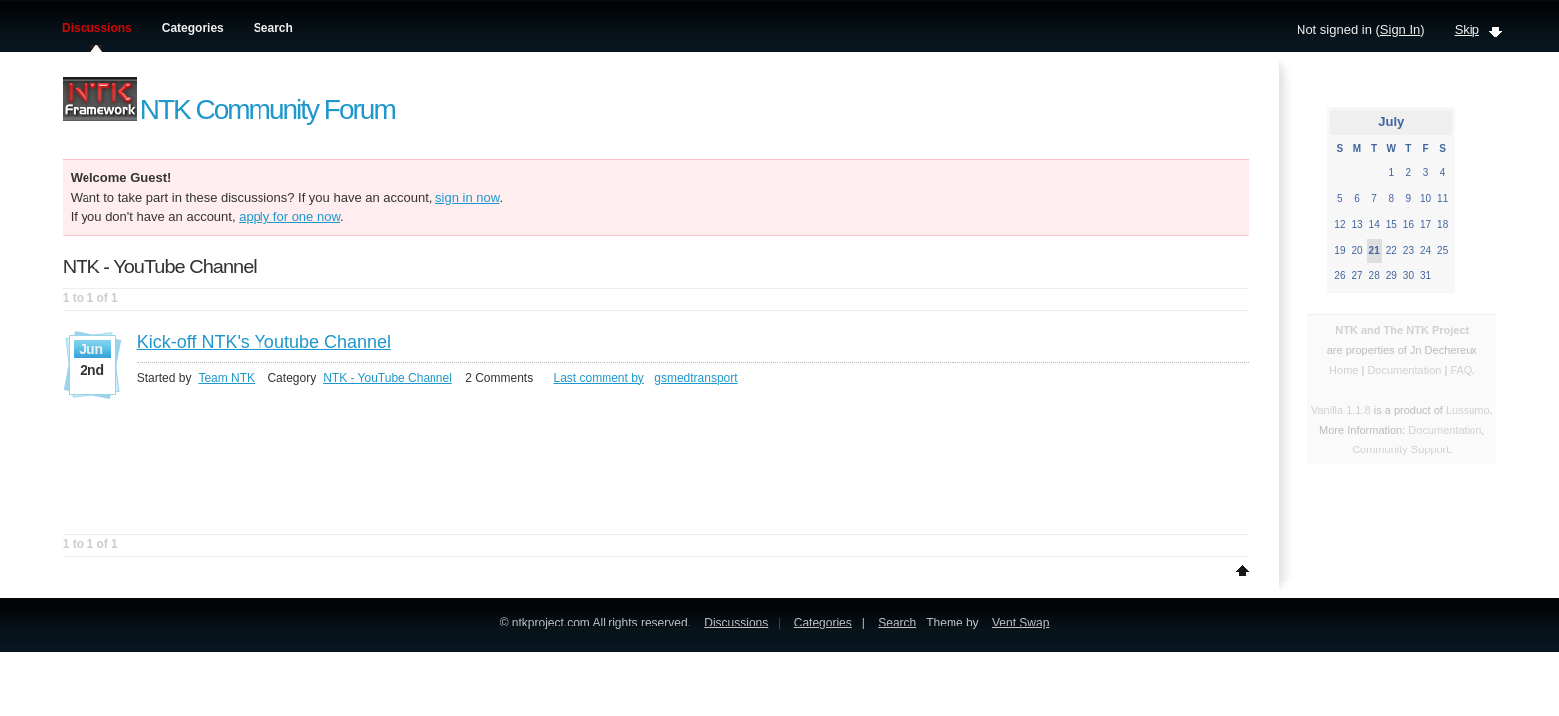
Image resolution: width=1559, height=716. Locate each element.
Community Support (1400, 449)
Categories (193, 28)
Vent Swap (1020, 622)
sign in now (467, 197)
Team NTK (226, 378)
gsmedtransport (695, 378)
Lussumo (1468, 410)
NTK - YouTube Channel (387, 378)
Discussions (97, 28)
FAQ (1461, 370)
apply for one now (289, 216)
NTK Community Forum (267, 109)
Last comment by (599, 378)
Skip (1467, 29)
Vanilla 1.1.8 (1341, 410)
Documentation (1405, 370)
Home (1343, 370)
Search (273, 28)
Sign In (1400, 29)
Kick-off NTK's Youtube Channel (264, 342)
